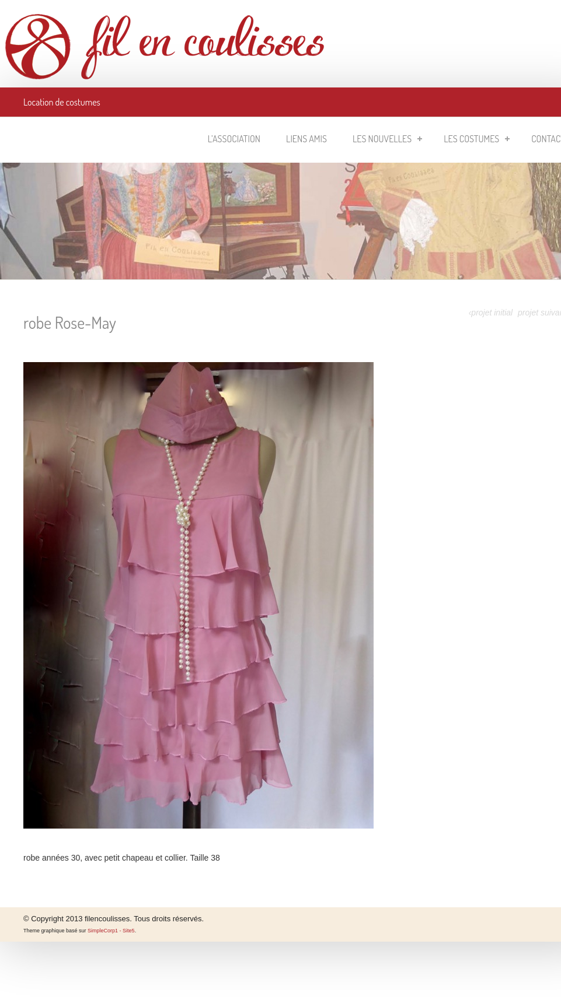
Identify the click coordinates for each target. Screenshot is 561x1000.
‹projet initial (491, 312)
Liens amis (306, 139)
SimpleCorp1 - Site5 (111, 931)
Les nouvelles (387, 139)
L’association (234, 139)
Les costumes (477, 139)
